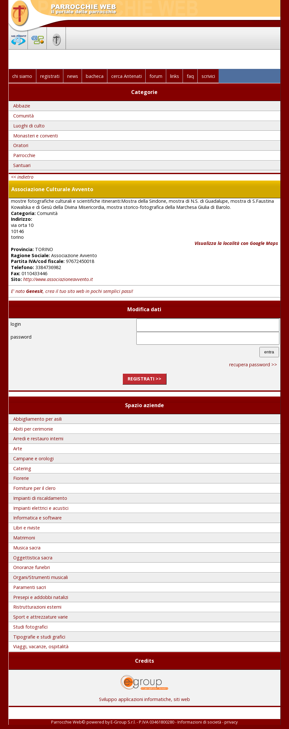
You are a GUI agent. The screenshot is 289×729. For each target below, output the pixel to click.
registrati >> (144, 379)
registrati (49, 76)
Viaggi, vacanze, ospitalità (40, 646)
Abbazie (21, 106)
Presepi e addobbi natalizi (40, 597)
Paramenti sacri (29, 587)
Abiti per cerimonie (33, 429)
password (21, 337)
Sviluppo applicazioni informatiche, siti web (144, 697)
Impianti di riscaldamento (40, 498)
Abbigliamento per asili (37, 419)
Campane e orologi (33, 458)
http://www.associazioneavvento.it (58, 279)
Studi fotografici (30, 627)
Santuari (22, 165)
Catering (22, 468)
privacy (231, 722)
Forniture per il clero (34, 488)
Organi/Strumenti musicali (40, 577)
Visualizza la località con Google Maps (236, 243)
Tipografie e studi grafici (39, 637)
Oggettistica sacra (32, 558)
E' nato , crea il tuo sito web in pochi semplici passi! (72, 291)
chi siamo (22, 76)
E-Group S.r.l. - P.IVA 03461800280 (142, 722)
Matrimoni (24, 538)
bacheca (95, 76)
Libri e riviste (26, 528)
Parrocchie (24, 155)
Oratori (20, 145)
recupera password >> (253, 364)
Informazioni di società (199, 722)
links (174, 76)
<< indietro (22, 177)
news (72, 76)
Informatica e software (37, 518)
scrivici (208, 76)
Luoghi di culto (29, 126)
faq (190, 76)
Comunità (23, 116)
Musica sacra (27, 548)
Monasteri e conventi (35, 136)
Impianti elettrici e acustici (40, 508)
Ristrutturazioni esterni (37, 607)
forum (155, 76)
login (16, 324)
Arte (17, 448)
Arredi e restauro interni (38, 438)
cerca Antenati (126, 76)
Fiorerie (21, 478)
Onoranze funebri (31, 567)
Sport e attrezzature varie (40, 617)
